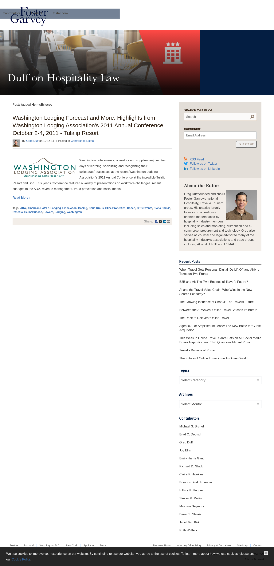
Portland (29, 545)
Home (76, 21)
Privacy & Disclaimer (219, 545)
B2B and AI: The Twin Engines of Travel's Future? (213, 281)
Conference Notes (82, 140)
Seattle (14, 545)
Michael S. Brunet (191, 426)
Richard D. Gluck (191, 466)
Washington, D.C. (50, 545)
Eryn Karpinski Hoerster (195, 482)
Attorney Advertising (189, 545)
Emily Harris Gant (191, 458)
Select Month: (191, 404)
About (95, 21)
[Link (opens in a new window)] (156, 221)
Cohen (131, 208)
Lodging (60, 212)
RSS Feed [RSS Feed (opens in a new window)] (194, 159)
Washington (74, 212)
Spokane (88, 545)
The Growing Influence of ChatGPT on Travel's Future (216, 302)
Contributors (142, 21)
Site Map (242, 545)
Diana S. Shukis (190, 514)
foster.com (190, 21)
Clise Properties (115, 208)
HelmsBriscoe (33, 212)
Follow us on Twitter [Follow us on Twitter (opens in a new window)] (203, 163)
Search (191, 116)
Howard (48, 212)
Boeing (82, 208)
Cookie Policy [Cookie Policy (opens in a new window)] (21, 559)
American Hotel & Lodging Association (52, 208)
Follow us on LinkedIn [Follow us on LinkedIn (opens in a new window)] (205, 168)
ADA (23, 208)
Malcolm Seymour (191, 506)
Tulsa (103, 545)
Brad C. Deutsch (190, 434)
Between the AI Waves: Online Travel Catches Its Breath (218, 310)
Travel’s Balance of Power (197, 350)
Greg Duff (32, 140)
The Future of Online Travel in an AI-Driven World (213, 358)
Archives (116, 21)
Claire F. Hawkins (191, 474)
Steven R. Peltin (190, 498)
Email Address (196, 135)
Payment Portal (162, 545)
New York (71, 545)
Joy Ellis (185, 450)
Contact (167, 21)
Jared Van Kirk (189, 522)
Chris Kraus (96, 208)
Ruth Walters (188, 530)
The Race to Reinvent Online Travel (204, 318)
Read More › (21, 197)
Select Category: (193, 380)
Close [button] (266, 553)
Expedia (18, 212)
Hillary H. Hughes (191, 490)
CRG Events (144, 208)
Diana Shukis (162, 208)
